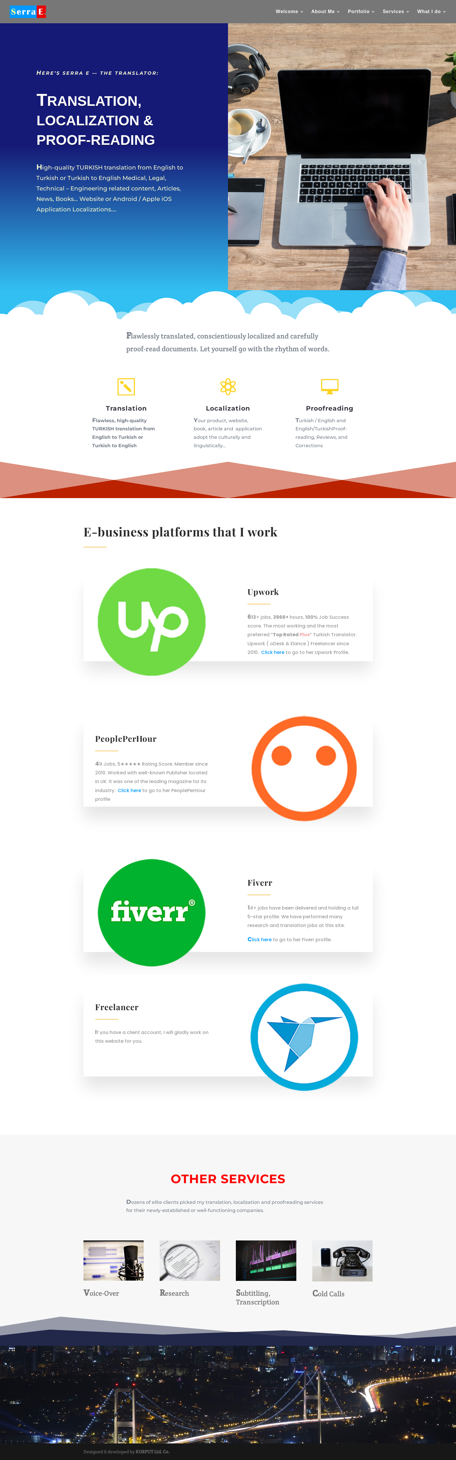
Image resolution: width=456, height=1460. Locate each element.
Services (393, 12)
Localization (228, 408)
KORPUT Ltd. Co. (153, 1452)
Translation (126, 408)
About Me (323, 12)
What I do (429, 12)
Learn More (66, 236)
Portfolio (359, 12)
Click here (272, 652)
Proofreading (329, 408)
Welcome (287, 12)
